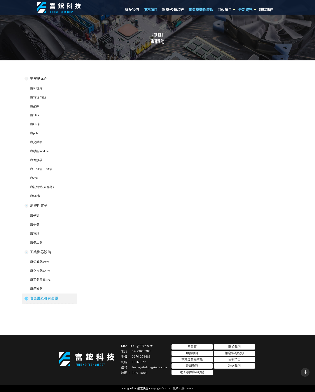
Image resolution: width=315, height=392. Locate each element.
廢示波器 (36, 288)
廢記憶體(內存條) (42, 187)
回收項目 (225, 10)
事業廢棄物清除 (201, 10)
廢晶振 (34, 106)
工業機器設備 (40, 252)
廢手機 (34, 224)
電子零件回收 (105, 379)
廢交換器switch (40, 270)
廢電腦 (34, 233)
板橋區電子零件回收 (205, 379)
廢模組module (39, 151)
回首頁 (192, 346)
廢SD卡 (35, 196)
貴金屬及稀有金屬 (44, 298)
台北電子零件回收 (150, 379)
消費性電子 (38, 205)
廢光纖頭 (36, 142)
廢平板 (34, 215)
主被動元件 (38, 78)
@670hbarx (144, 346)
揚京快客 (143, 388)
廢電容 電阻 (38, 97)
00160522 (139, 362)
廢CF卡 (35, 124)
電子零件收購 (126, 379)
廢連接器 (36, 160)
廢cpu (34, 178)
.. (171, 388)
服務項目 (151, 10)
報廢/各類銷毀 (173, 10)
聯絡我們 (266, 10)
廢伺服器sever (39, 262)
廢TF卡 (35, 115)
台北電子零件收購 (176, 379)
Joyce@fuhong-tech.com (149, 367)
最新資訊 (192, 365)
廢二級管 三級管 (41, 169)
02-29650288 (141, 351)
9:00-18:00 (139, 372)
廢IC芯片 (36, 88)
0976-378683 (141, 356)
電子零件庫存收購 (192, 372)
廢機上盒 (36, 242)
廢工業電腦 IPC (40, 279)
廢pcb (34, 133)
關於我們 (132, 10)
